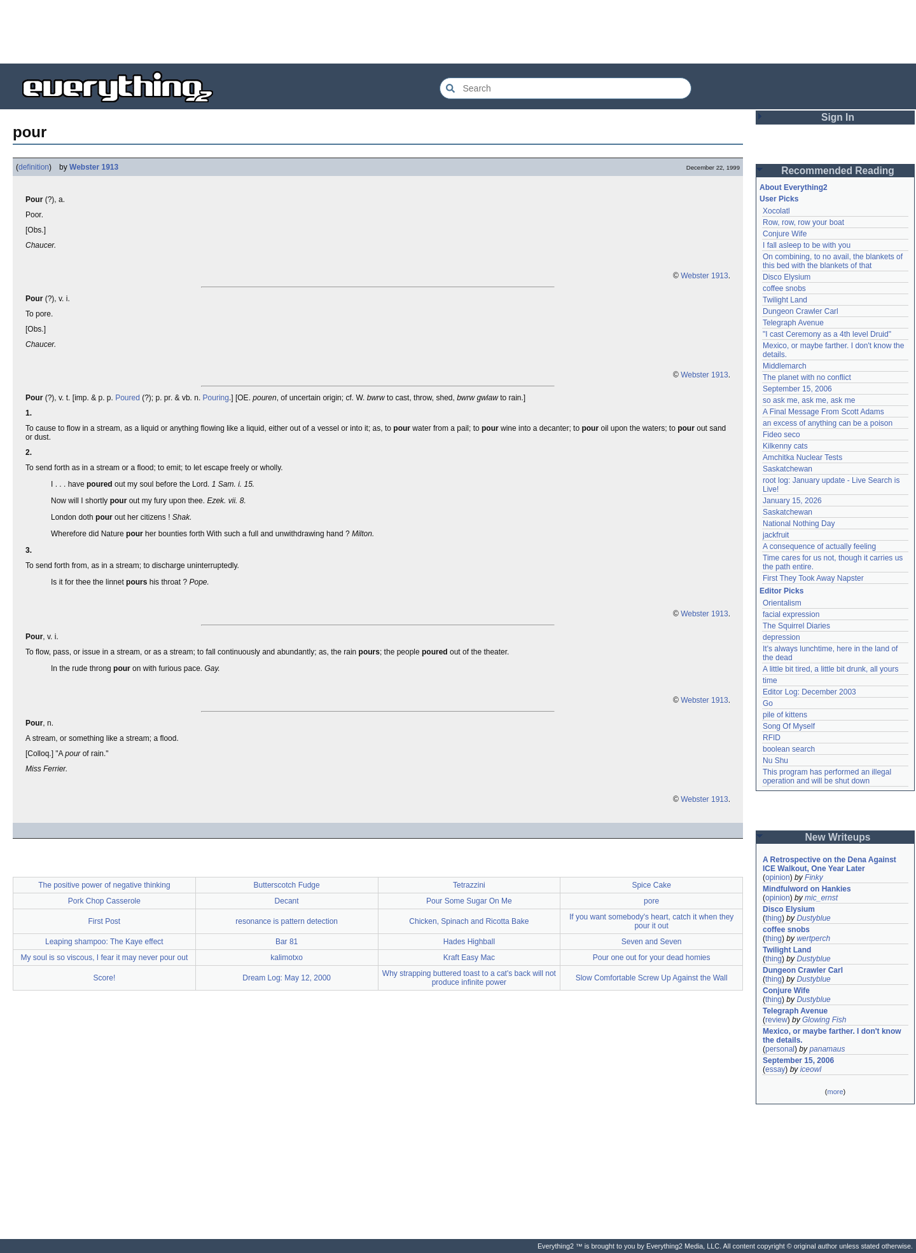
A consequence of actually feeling (819, 546)
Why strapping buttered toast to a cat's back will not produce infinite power (469, 978)
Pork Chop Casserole (104, 901)
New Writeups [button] (838, 837)
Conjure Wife (785, 233)
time (770, 680)
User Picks (779, 198)
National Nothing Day (799, 523)
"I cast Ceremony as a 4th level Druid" (827, 334)
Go (768, 703)
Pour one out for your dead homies (652, 957)
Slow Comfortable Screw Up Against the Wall (652, 977)
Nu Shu (775, 760)
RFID (772, 737)
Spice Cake (651, 885)
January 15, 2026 (792, 500)
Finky (814, 877)
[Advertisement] (458, 31)
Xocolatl (776, 211)
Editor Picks (781, 590)
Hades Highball (469, 941)
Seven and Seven (651, 941)
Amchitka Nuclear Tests (802, 457)
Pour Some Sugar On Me (469, 901)
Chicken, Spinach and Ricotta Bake (469, 921)
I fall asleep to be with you (806, 245)
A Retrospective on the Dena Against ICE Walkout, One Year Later (829, 864)
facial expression (791, 614)
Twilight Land (785, 299)
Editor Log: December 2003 (809, 691)
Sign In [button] (837, 117)
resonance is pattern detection (286, 921)
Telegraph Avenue (793, 322)
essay (775, 1069)
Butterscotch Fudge (287, 885)
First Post (104, 921)
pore (651, 901)
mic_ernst (821, 897)
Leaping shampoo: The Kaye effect (104, 941)
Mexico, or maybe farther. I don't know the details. (832, 1036)
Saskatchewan (787, 468)
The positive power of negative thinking (104, 885)
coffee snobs (784, 288)
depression (781, 637)
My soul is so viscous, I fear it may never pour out (104, 957)
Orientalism (782, 603)
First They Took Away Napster (813, 578)
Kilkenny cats (785, 446)
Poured (127, 397)
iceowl (810, 1069)
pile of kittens (785, 714)
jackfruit (776, 535)
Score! (105, 977)
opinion (777, 877)
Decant (287, 901)
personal (780, 1049)
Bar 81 (286, 941)
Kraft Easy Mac (469, 957)
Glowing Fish (824, 1019)
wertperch (813, 938)
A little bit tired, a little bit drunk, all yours (830, 669)
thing (773, 918)
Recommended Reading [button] (837, 170)
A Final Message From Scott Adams (823, 411)
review (776, 1019)
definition (33, 167)
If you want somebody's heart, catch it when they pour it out (651, 921)
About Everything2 (794, 187)
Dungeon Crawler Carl (800, 311)
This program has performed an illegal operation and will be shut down (827, 776)
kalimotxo (286, 957)
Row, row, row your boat (803, 222)
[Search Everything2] (565, 88)
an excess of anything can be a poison (827, 423)
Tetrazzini (469, 885)
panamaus (827, 1049)
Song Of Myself (789, 726)
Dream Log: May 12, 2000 (286, 977)
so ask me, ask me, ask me (809, 400)
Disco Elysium (786, 277)
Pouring (216, 397)
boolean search (789, 749)
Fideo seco (781, 434)
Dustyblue (813, 918)
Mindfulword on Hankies (807, 888)
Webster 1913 (93, 167)
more (835, 1091)
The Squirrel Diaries (796, 625)
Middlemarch (785, 366)
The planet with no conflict (807, 377)
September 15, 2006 (797, 388)
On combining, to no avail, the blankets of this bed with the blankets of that (833, 261)
